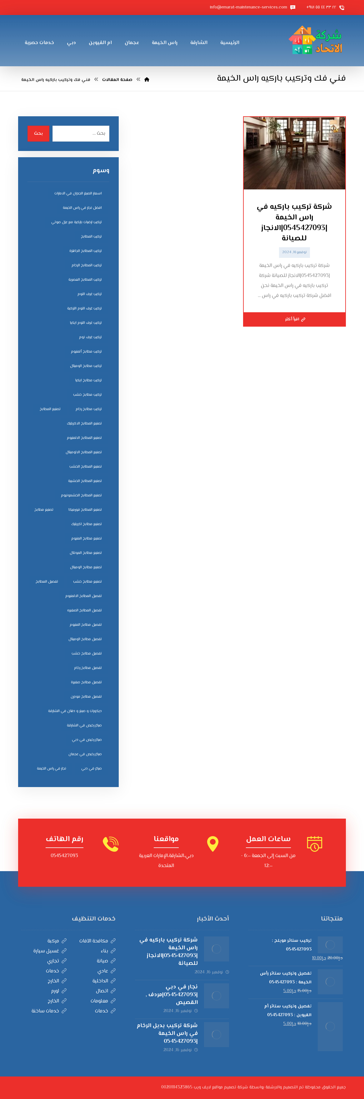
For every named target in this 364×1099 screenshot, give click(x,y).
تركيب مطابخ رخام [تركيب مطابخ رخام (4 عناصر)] (89, 409)
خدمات (56, 971)
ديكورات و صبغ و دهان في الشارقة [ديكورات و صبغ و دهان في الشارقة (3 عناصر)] (75, 711)
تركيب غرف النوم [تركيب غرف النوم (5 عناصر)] (89, 294)
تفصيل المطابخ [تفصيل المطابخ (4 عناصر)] (47, 582)
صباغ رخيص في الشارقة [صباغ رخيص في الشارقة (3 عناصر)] (84, 726)
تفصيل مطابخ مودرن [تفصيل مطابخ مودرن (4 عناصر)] (86, 697)
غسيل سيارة (50, 951)
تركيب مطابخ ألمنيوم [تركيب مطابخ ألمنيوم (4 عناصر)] (86, 352)
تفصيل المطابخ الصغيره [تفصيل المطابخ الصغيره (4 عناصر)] (84, 611)
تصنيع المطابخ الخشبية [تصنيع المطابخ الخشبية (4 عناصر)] (85, 481)
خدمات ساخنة (49, 1011)
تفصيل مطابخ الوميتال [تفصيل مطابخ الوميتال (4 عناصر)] (85, 639)
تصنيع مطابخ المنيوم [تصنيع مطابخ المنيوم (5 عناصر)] (86, 539)
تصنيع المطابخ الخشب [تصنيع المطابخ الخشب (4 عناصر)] (85, 467)
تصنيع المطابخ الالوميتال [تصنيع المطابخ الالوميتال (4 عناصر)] (84, 452)
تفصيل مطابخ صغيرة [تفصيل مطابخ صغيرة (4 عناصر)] (86, 682)
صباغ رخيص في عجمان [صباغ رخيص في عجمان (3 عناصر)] (85, 754)
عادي (106, 971)
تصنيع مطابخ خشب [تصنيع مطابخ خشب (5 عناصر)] (87, 582)
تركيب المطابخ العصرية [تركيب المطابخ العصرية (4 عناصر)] (85, 280)
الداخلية (104, 981)
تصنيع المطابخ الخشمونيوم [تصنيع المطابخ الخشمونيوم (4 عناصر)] (81, 496)
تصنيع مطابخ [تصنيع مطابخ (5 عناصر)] (43, 510)
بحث (38, 133)
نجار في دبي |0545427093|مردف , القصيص (172, 995)
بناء (108, 951)
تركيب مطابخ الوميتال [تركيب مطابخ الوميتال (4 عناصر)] (86, 366)
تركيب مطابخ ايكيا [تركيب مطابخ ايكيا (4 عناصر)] (88, 381)
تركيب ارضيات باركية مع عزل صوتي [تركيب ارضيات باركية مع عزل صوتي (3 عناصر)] (76, 222)
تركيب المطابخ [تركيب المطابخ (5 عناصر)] (91, 237)
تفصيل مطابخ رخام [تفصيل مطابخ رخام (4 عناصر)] (88, 668)
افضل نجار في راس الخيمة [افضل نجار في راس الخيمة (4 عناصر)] (82, 208)
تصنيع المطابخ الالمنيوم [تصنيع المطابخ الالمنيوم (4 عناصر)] (84, 438)
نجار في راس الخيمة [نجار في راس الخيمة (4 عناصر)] (51, 769)
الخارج (57, 981)
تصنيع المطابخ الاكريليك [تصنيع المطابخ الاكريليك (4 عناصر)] (84, 424)
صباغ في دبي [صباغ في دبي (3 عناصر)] (91, 769)
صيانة (106, 961)
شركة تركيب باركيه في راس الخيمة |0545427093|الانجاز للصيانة (168, 952)
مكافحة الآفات (97, 941)
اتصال (106, 991)
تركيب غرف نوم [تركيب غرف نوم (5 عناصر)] (90, 337)
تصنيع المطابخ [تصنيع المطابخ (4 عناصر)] (50, 409)
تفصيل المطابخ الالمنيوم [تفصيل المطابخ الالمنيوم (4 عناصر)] (83, 596)
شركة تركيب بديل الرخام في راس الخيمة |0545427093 (167, 1033)
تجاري (57, 961)
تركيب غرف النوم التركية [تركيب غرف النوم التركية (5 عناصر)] (84, 309)
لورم (59, 991)
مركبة (57, 941)
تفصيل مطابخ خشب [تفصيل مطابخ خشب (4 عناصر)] (87, 654)
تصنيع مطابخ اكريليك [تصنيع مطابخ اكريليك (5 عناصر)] (86, 524)
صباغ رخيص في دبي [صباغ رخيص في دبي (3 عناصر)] (87, 740)
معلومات (103, 1001)
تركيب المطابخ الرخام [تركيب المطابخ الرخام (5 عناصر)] (87, 265)
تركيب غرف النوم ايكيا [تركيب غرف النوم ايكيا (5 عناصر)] (86, 323)
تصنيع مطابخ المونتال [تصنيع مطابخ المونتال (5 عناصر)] (86, 553)
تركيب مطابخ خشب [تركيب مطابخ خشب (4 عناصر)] (87, 395)
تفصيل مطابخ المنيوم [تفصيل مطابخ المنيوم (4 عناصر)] (86, 625)
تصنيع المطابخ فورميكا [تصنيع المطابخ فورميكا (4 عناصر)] (85, 510)
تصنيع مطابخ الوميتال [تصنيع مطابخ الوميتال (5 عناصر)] (86, 567)
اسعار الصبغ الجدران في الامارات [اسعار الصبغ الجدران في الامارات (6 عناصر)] (78, 194)
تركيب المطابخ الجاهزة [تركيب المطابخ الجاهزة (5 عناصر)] (85, 251)
